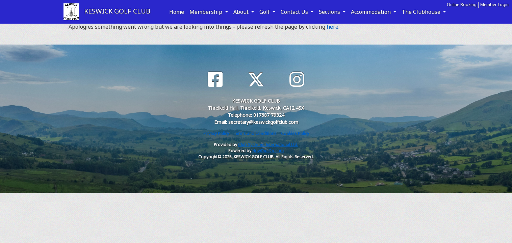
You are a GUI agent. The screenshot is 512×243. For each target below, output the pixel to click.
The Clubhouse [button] (422, 12)
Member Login (494, 4)
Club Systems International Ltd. (268, 144)
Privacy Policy (216, 133)
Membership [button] (206, 12)
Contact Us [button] (295, 12)
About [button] (241, 12)
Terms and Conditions (255, 133)
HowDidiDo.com (268, 151)
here (332, 26)
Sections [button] (330, 12)
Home (176, 12)
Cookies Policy (295, 133)
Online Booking (462, 4)
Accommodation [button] (371, 12)
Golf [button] (265, 12)
